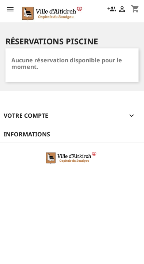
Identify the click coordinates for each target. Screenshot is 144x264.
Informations (27, 134)
